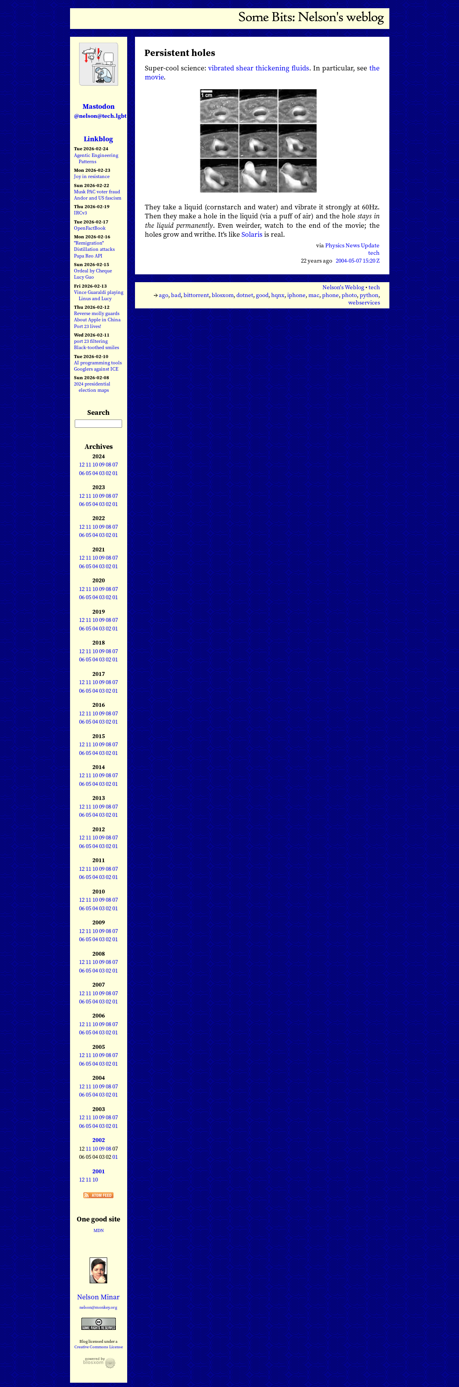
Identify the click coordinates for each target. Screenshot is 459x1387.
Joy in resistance (92, 176)
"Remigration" (89, 243)
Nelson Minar (98, 1297)
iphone (296, 295)
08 (108, 464)
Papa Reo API (88, 255)
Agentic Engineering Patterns (96, 158)
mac (313, 295)
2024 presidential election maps (92, 386)
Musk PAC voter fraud (97, 191)
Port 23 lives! (87, 326)
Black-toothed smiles (96, 347)
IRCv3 (80, 212)
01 (115, 473)
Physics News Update (352, 245)
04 (95, 473)
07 (115, 464)
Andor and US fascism (97, 198)
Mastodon (100, 110)
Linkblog (98, 139)
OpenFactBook (90, 228)
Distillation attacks (94, 249)
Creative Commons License (98, 1346)
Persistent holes (179, 52)
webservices (364, 302)
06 (82, 473)
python (369, 295)
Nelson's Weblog (343, 287)
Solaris (252, 234)
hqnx (277, 295)
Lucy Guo (84, 277)
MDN (99, 1230)
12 (82, 464)
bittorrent (196, 295)
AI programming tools (98, 362)
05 (88, 473)
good (262, 295)
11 (88, 464)
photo (349, 295)
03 (101, 473)
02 (108, 473)
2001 (98, 1171)
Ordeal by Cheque (93, 270)
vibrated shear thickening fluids (258, 68)
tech (374, 253)
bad (176, 295)
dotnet (244, 295)
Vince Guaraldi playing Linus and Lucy (98, 295)
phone (330, 295)
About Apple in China (97, 319)
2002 (98, 1140)
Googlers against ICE (96, 369)
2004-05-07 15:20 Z (358, 261)
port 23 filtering (91, 341)
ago (163, 295)
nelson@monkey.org (98, 1307)
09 (101, 464)
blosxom (223, 295)
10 (95, 464)
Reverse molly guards (96, 313)
